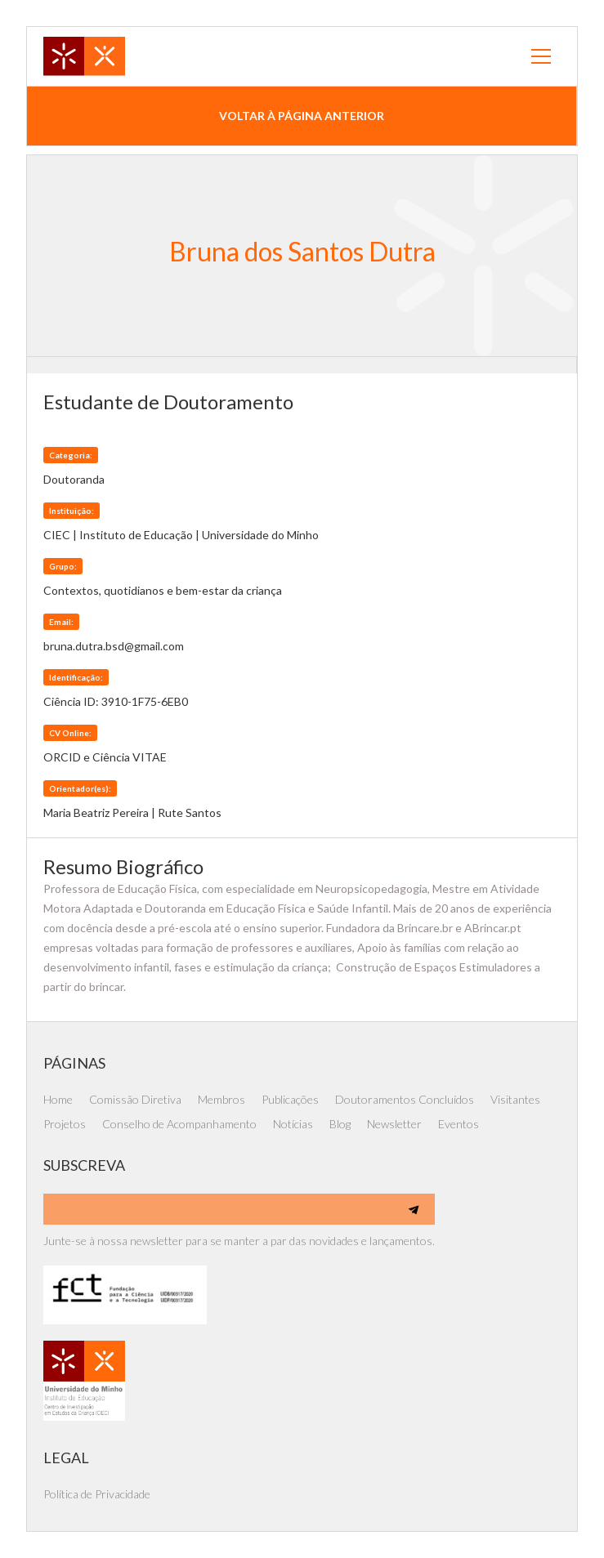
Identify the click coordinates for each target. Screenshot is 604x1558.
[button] (541, 56)
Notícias (293, 1124)
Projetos (64, 1124)
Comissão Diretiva (135, 1099)
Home (58, 1099)
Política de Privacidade (96, 1494)
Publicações (290, 1099)
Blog (340, 1124)
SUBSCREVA (84, 1165)
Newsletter (394, 1124)
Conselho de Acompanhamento (179, 1124)
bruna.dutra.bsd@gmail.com (113, 646)
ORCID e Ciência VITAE (105, 757)
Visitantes (515, 1099)
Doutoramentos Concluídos (404, 1099)
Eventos (458, 1124)
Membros (221, 1099)
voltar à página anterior (301, 116)
